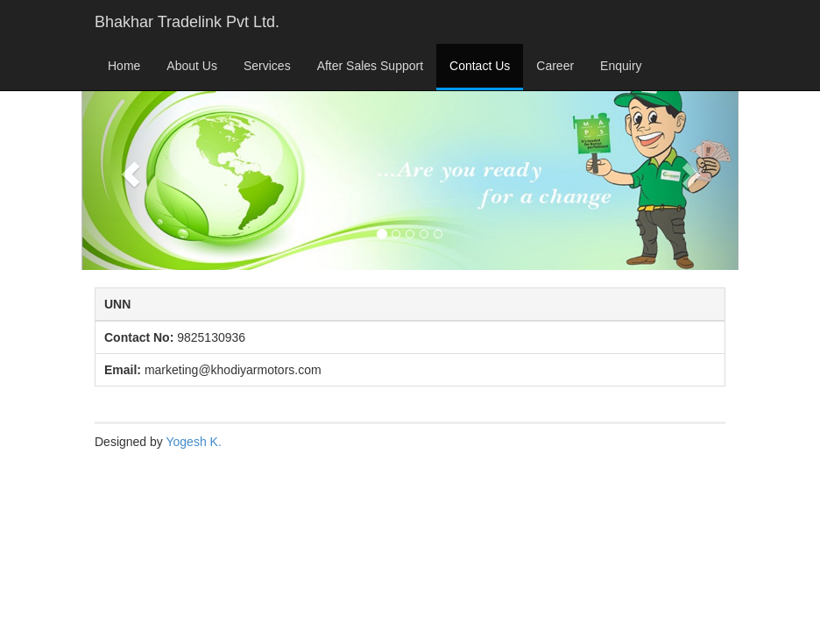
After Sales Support (370, 66)
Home (124, 66)
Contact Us (479, 66)
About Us (191, 66)
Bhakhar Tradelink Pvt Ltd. (187, 22)
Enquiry (620, 66)
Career (555, 66)
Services (267, 66)
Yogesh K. (193, 442)
